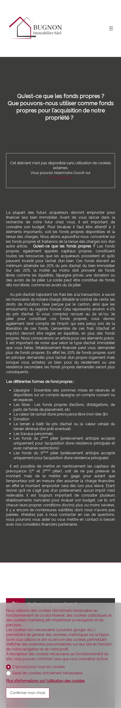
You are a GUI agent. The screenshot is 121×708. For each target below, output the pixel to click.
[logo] (35, 28)
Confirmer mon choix (27, 693)
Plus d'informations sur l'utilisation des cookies (45, 681)
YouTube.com (60, 177)
